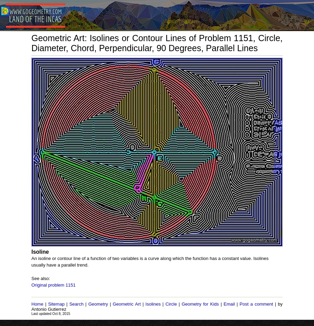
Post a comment (256, 304)
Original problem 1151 (53, 285)
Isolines (153, 304)
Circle (171, 304)
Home (37, 304)
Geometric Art (127, 304)
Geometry (98, 304)
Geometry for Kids (200, 304)
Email (229, 304)
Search (76, 304)
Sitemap (56, 304)
